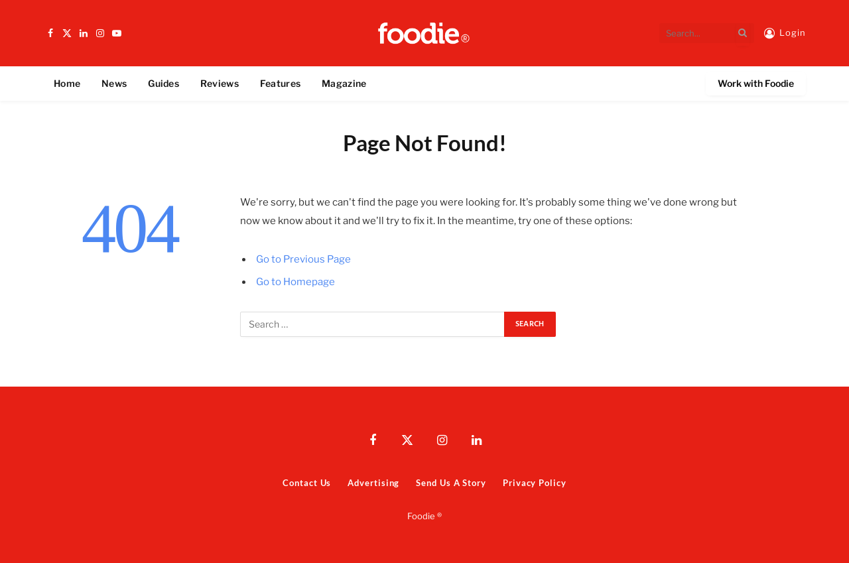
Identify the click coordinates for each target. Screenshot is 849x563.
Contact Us (307, 482)
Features (280, 83)
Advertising (373, 482)
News (114, 83)
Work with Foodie (756, 83)
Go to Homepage (295, 282)
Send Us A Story (451, 482)
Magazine (344, 83)
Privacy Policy (534, 482)
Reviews (219, 83)
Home (67, 83)
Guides (163, 83)
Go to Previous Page (303, 259)
